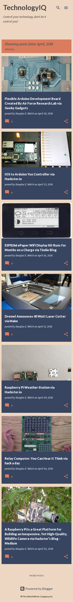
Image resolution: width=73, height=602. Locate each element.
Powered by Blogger (36, 588)
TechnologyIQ (24, 7)
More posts (36, 575)
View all (10, 49)
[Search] (58, 7)
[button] (66, 121)
